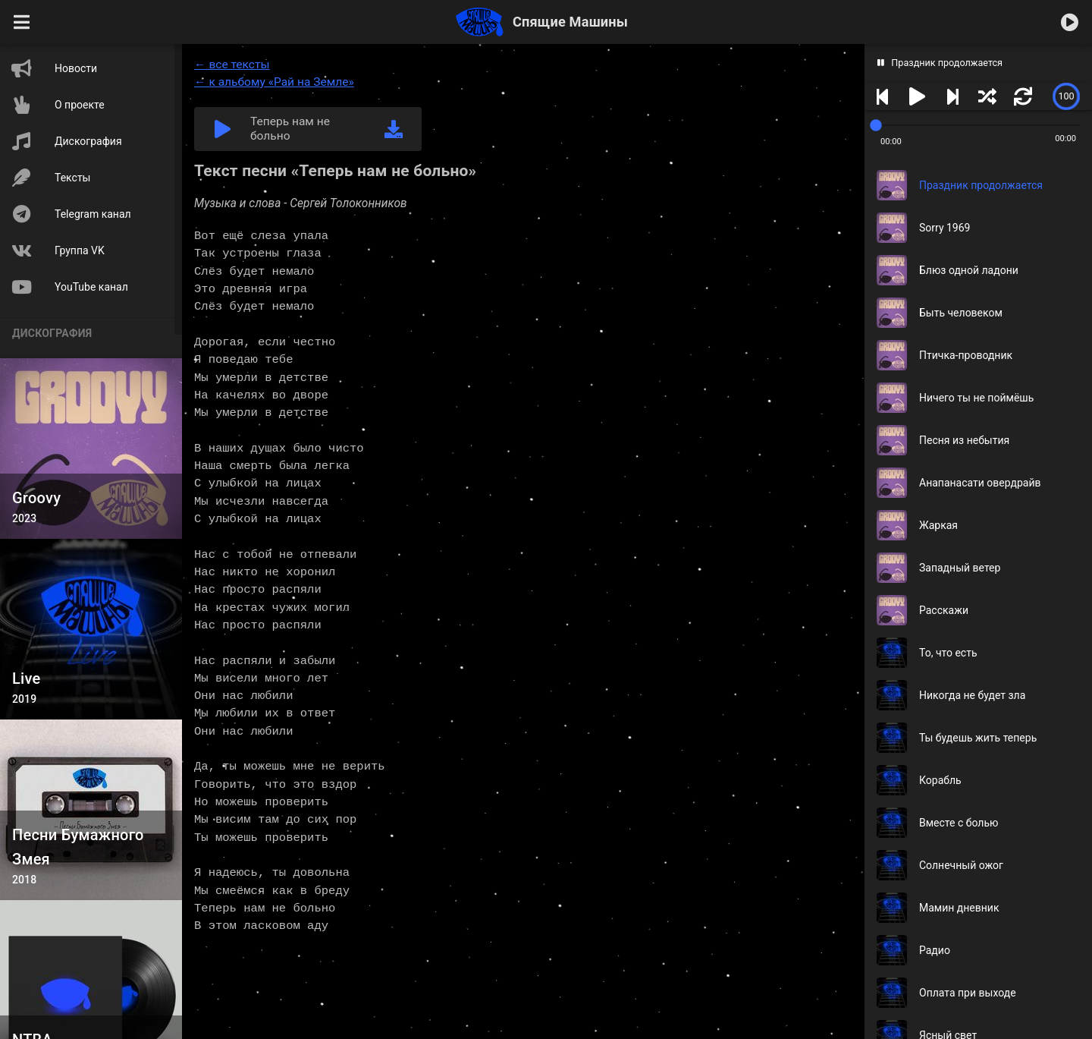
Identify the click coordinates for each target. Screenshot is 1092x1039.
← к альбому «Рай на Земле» (274, 82)
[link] (394, 129)
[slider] (1066, 96)
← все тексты (232, 64)
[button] (22, 22)
